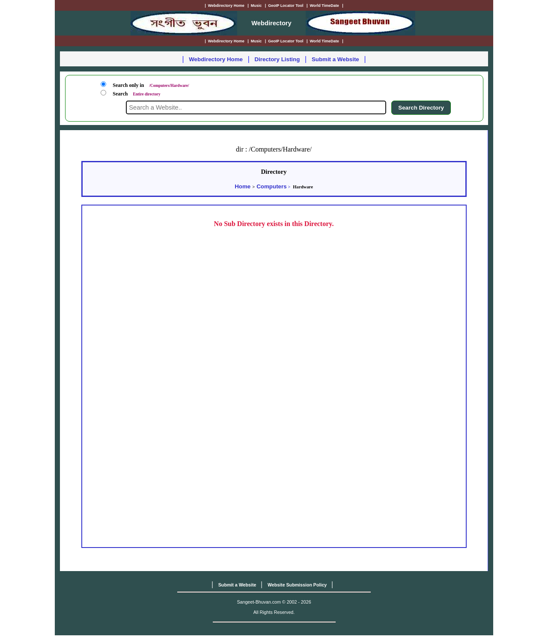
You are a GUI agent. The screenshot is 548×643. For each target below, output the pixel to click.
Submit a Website (335, 59)
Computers (271, 186)
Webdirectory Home (216, 59)
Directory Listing (277, 59)
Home (242, 186)
